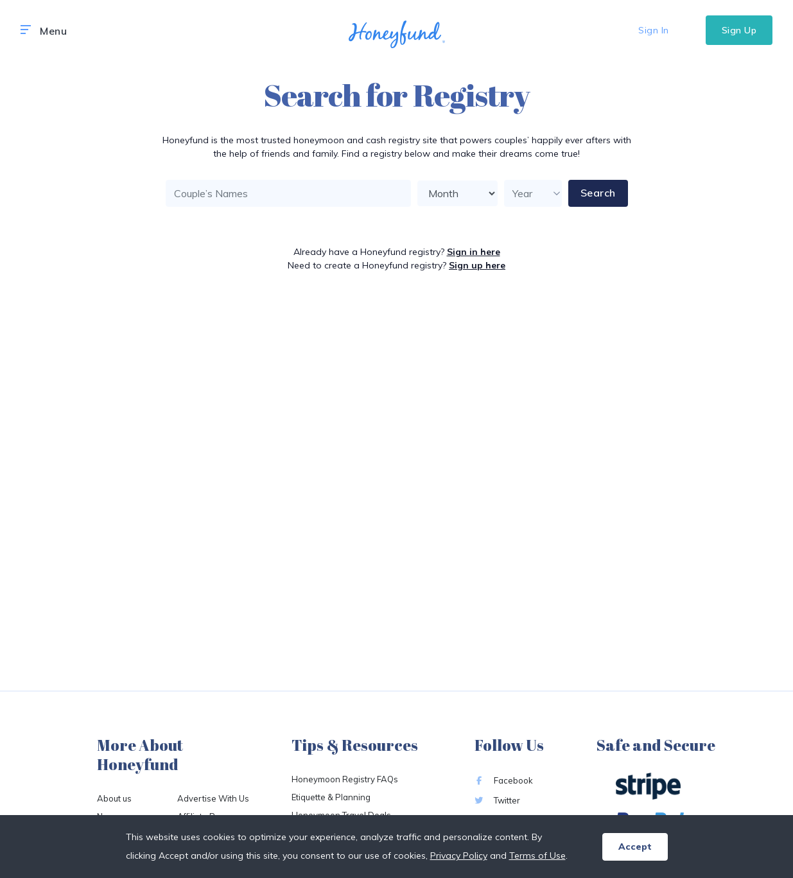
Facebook (504, 780)
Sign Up (739, 30)
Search (598, 192)
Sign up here (477, 265)
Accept (635, 846)
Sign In (653, 30)
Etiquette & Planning (331, 797)
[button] (26, 30)
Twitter (497, 800)
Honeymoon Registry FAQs (345, 779)
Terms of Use (537, 855)
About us (114, 798)
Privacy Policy (458, 855)
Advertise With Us (213, 798)
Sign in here (473, 252)
